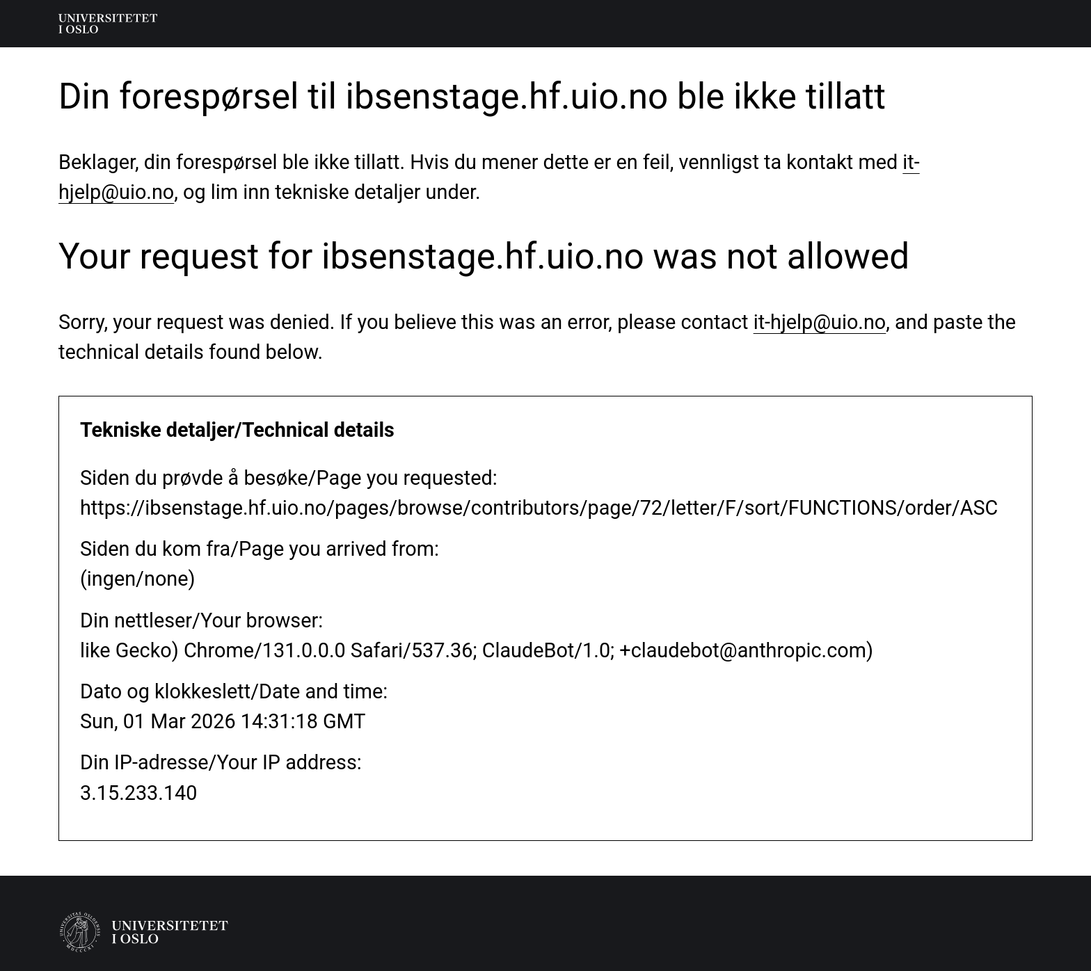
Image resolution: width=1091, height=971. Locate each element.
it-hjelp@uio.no (820, 322)
